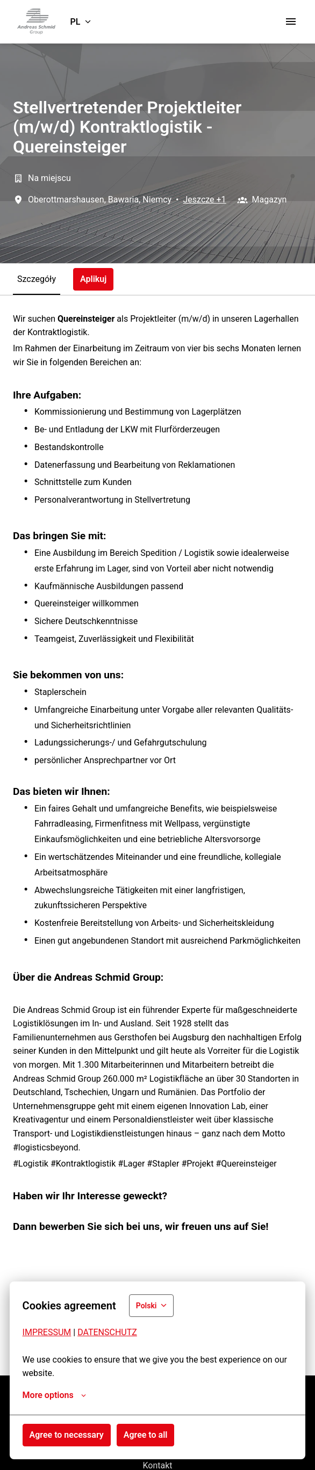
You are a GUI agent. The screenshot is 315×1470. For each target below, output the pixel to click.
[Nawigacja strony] (291, 21)
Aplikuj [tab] (93, 279)
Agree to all (146, 1435)
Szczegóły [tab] (36, 279)
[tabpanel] (157, 835)
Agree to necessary (67, 1435)
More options (54, 1395)
